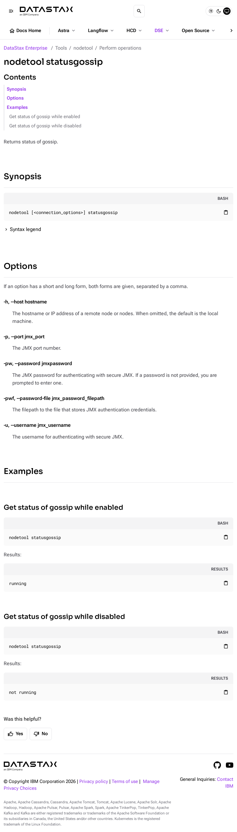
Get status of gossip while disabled (45, 126)
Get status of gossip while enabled (44, 116)
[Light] (210, 11)
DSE (162, 30)
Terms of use (125, 781)
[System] (227, 11)
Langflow (101, 30)
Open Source (199, 30)
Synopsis (16, 89)
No (41, 734)
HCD (135, 30)
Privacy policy (93, 781)
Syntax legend (25, 229)
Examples (17, 107)
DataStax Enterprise (26, 48)
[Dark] (218, 11)
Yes (15, 734)
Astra (67, 30)
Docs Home (25, 31)
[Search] (139, 11)
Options (15, 98)
